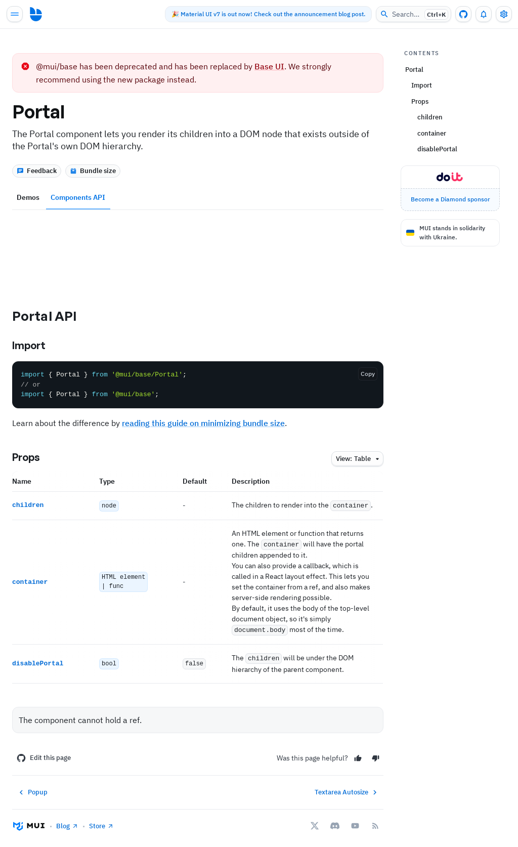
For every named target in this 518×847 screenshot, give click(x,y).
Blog (67, 822)
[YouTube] (355, 823)
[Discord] (335, 823)
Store (101, 822)
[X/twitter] (315, 823)
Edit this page (44, 754)
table (359, 459)
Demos (28, 197)
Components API (78, 197)
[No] (375, 755)
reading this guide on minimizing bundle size (203, 423)
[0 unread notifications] (484, 14)
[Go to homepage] (36, 14)
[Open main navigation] (15, 14)
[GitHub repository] (463, 14)
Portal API (53, 316)
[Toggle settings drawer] (504, 14)
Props (34, 457)
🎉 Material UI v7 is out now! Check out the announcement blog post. (263, 14)
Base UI (269, 66)
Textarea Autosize (347, 788)
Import (37, 345)
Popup (32, 788)
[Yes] (358, 755)
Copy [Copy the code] (368, 373)
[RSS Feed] (375, 823)
